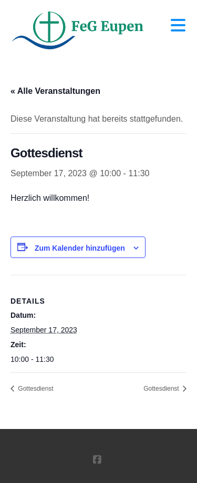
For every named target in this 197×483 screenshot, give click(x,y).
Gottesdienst (35, 388)
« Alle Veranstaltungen (55, 91)
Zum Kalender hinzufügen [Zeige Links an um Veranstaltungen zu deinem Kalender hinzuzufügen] (80, 248)
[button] (178, 25)
